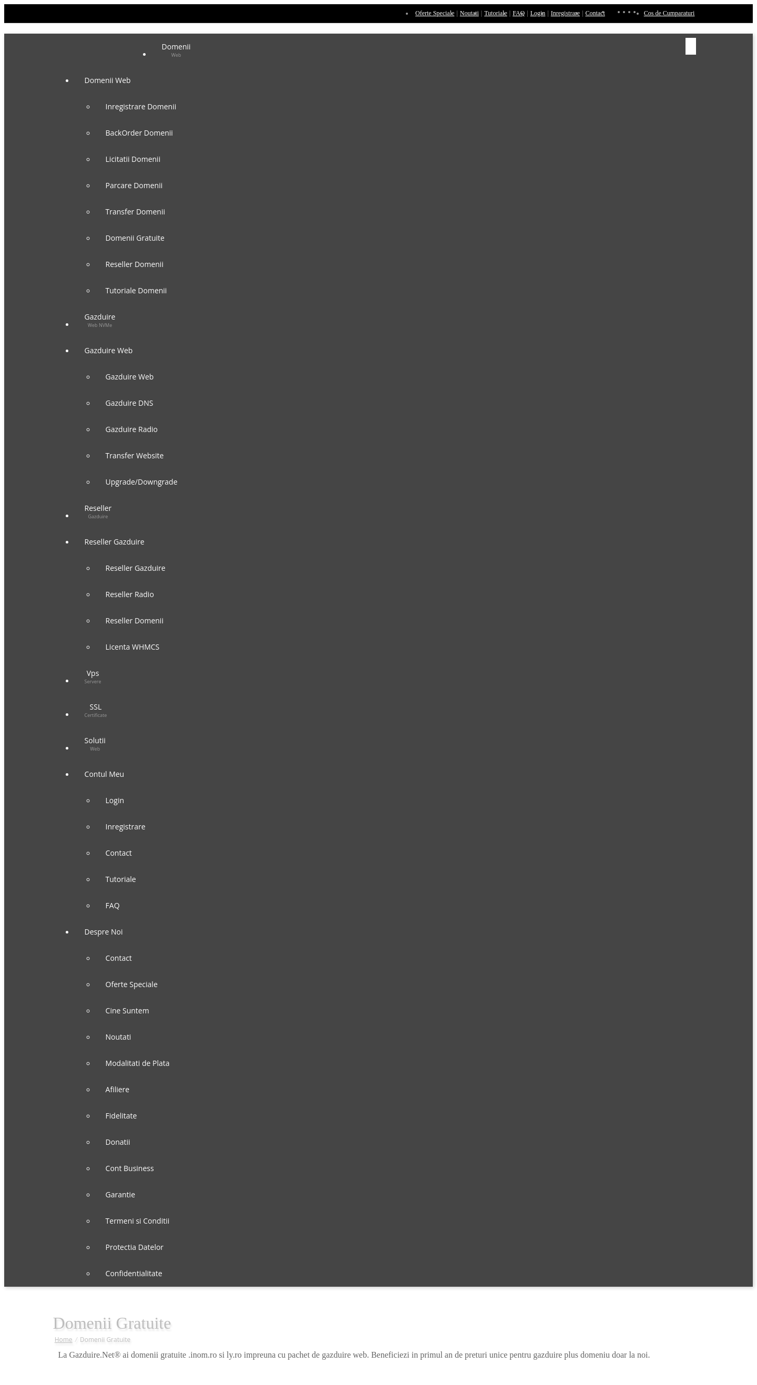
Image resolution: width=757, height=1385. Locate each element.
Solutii (95, 743)
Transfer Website (135, 455)
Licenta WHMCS (133, 647)
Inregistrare (565, 13)
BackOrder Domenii (139, 133)
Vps (93, 676)
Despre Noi (105, 932)
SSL (96, 710)
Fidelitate (121, 1116)
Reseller (98, 511)
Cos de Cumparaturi (669, 13)
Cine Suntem (127, 1010)
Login (538, 13)
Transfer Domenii (135, 212)
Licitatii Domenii (133, 159)
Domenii (176, 50)
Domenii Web (109, 80)
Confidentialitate (134, 1273)
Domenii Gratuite (135, 238)
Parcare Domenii (134, 185)
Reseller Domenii (134, 264)
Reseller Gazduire (116, 542)
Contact (595, 13)
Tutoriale (495, 13)
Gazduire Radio (132, 429)
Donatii (118, 1142)
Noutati (469, 13)
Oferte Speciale (434, 13)
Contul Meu (105, 774)
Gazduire (100, 320)
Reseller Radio (130, 594)
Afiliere (118, 1089)
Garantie (120, 1194)
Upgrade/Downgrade (142, 482)
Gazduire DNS (130, 403)
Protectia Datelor (135, 1247)
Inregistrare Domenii (141, 106)
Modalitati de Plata (138, 1063)
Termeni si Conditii (138, 1221)
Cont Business (130, 1168)
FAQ (519, 13)
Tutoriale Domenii (136, 290)
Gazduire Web (110, 350)
